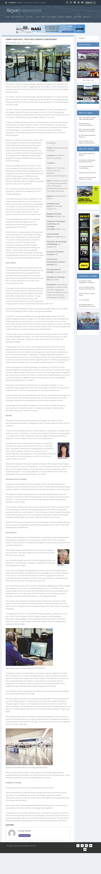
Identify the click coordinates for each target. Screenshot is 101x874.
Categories (29, 17)
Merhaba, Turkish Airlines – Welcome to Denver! (31, 3)
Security (29, 43)
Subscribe (60, 17)
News (37, 17)
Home (7, 17)
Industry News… (86, 114)
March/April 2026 (88, 81)
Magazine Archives (17, 17)
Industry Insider (86, 150)
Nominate (68, 17)
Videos (43, 17)
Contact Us (87, 17)
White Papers (51, 17)
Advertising (77, 17)
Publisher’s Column (88, 277)
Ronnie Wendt (11, 43)
